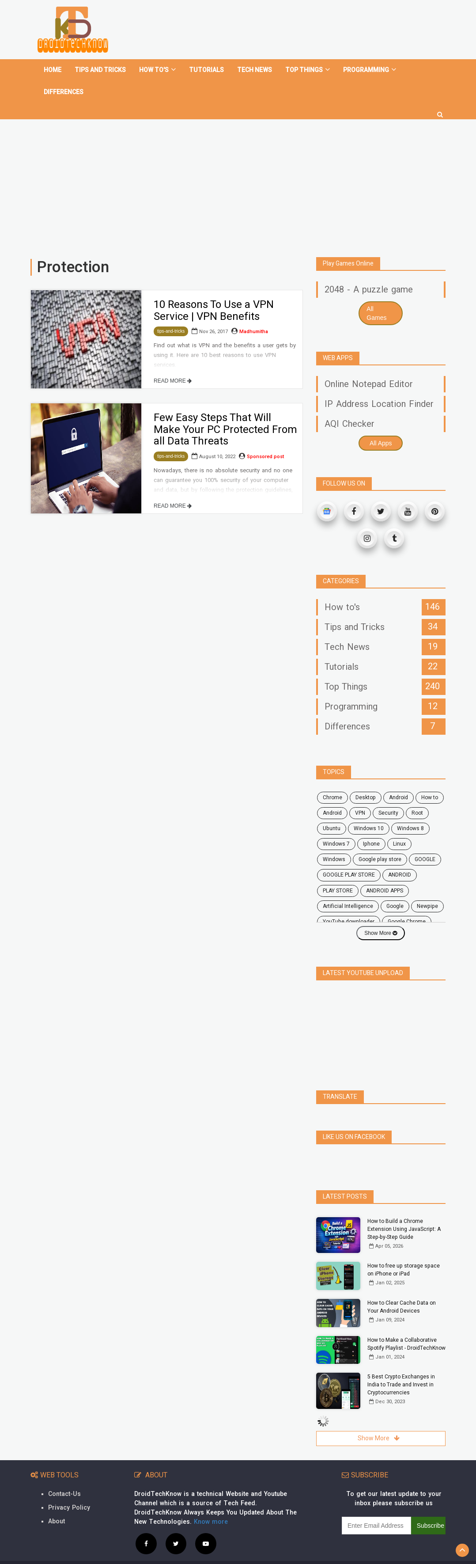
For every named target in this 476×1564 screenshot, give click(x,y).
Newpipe (427, 906)
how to (429, 797)
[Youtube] (408, 511)
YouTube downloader (348, 922)
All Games (376, 313)
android (398, 797)
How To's (157, 70)
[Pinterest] (435, 511)
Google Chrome (407, 922)
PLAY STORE (338, 891)
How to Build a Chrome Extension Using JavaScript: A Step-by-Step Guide (404, 1210)
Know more (211, 1502)
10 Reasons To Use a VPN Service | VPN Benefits (214, 310)
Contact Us (353, 1552)
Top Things (307, 70)
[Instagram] (367, 538)
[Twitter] (381, 511)
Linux (399, 844)
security (388, 813)
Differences (63, 92)
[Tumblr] (394, 538)
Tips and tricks (100, 70)
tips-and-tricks (171, 331)
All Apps (381, 443)
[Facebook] (354, 511)
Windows (334, 859)
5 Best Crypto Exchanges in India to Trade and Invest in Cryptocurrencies (401, 1365)
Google (395, 906)
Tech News (254, 70)
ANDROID (399, 875)
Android (332, 813)
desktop (365, 797)
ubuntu (331, 828)
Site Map (431, 1552)
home (52, 70)
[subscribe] (376, 1506)
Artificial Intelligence (348, 906)
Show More (380, 933)
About (56, 1502)
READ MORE (173, 381)
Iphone (371, 844)
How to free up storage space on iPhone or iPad (403, 1250)
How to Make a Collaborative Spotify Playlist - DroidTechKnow (406, 1324)
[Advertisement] (238, 185)
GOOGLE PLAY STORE (349, 875)
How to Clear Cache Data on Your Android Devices (401, 1287)
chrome (332, 797)
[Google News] (327, 511)
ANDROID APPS (384, 891)
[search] (440, 111)
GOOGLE (425, 859)
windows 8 (410, 828)
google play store (380, 859)
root (417, 813)
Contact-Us (64, 1474)
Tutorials (206, 70)
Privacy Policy (69, 1488)
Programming (369, 70)
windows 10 (369, 828)
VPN (360, 813)
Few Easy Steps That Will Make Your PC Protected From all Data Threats (225, 429)
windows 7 (336, 844)
